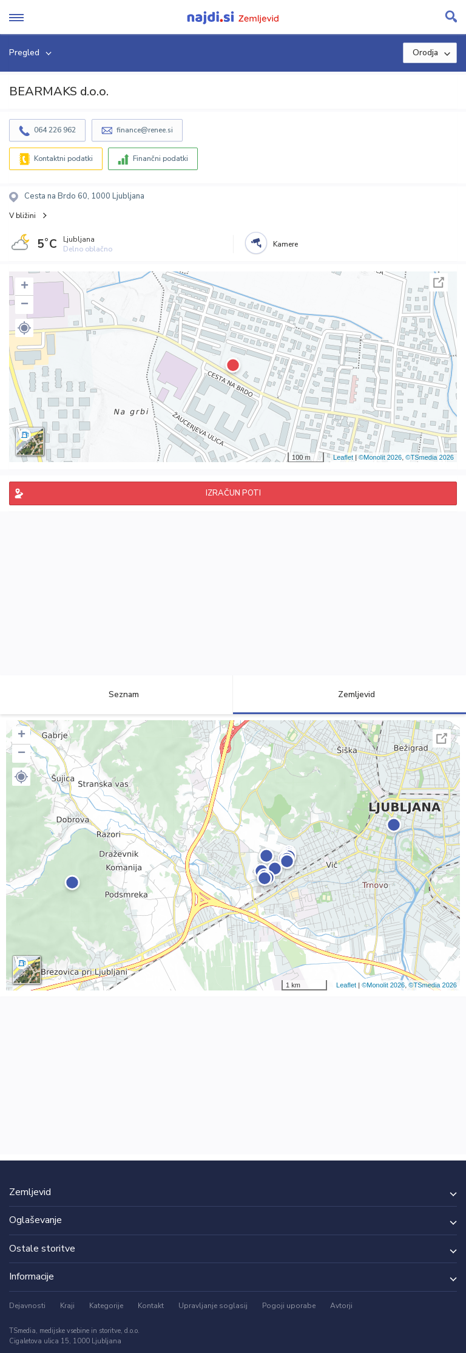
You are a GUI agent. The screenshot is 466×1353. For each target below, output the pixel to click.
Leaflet (343, 457)
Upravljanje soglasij (213, 1305)
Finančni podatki (160, 158)
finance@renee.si (144, 130)
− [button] (25, 305)
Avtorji (341, 1305)
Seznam (117, 694)
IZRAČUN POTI (233, 493)
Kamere (285, 244)
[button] (24, 328)
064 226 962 (55, 130)
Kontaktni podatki (63, 158)
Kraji (67, 1305)
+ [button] (25, 287)
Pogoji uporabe (289, 1305)
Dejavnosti (27, 1305)
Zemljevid (349, 694)
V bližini (22, 215)
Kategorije (106, 1305)
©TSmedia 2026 (429, 457)
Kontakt (151, 1305)
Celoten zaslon (439, 282)
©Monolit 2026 (380, 457)
